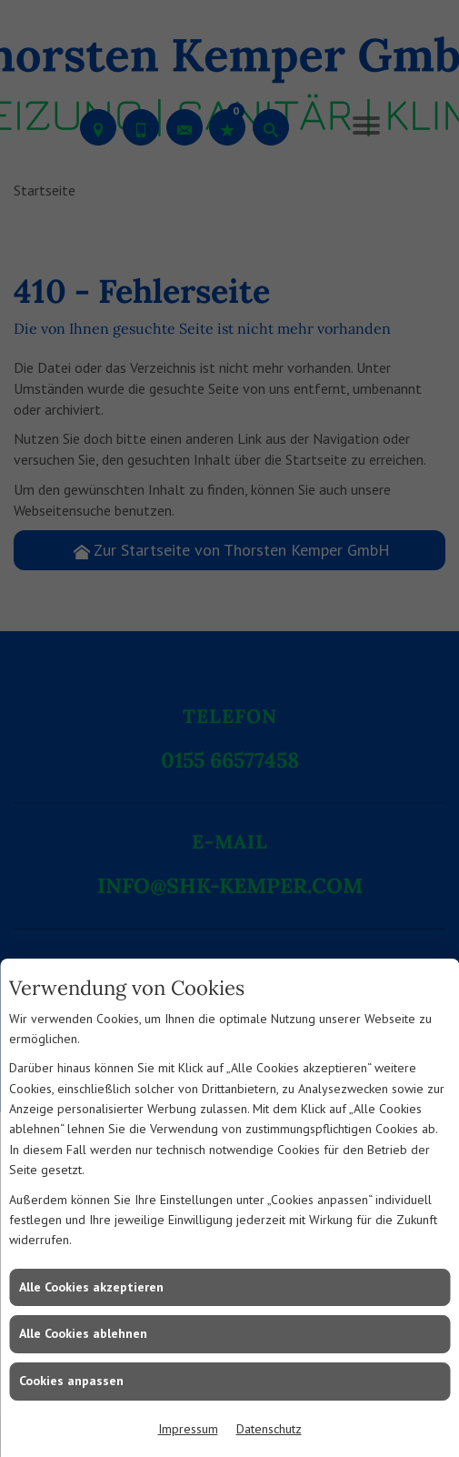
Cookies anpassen (71, 1380)
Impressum (188, 1429)
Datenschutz (269, 1429)
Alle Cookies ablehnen (83, 1333)
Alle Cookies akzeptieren (91, 1287)
